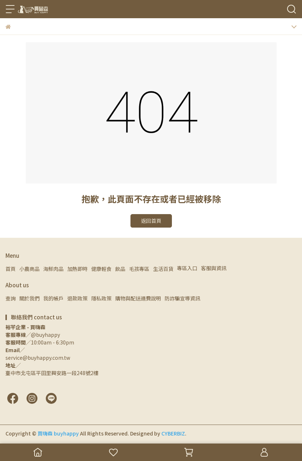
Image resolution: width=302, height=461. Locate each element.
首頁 (10, 268)
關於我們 (29, 298)
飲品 (120, 268)
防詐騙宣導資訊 (182, 298)
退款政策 (77, 298)
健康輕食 (101, 268)
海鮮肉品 (53, 268)
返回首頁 (151, 220)
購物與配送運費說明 (138, 298)
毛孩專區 (139, 268)
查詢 (10, 298)
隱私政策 (101, 298)
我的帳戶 (53, 298)
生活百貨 (163, 268)
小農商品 (29, 268)
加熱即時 (77, 268)
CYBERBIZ (173, 433)
